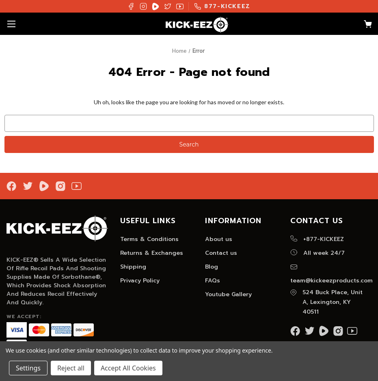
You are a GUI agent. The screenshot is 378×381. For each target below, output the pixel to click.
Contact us (221, 253)
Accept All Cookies (128, 368)
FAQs (212, 280)
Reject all (70, 368)
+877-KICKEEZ (317, 239)
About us (218, 239)
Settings (28, 368)
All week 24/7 (317, 253)
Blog (211, 267)
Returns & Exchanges (151, 253)
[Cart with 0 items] (364, 25)
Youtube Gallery (228, 294)
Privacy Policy (140, 280)
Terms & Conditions (149, 239)
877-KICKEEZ (222, 6)
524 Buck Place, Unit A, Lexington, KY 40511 (326, 302)
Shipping (133, 267)
